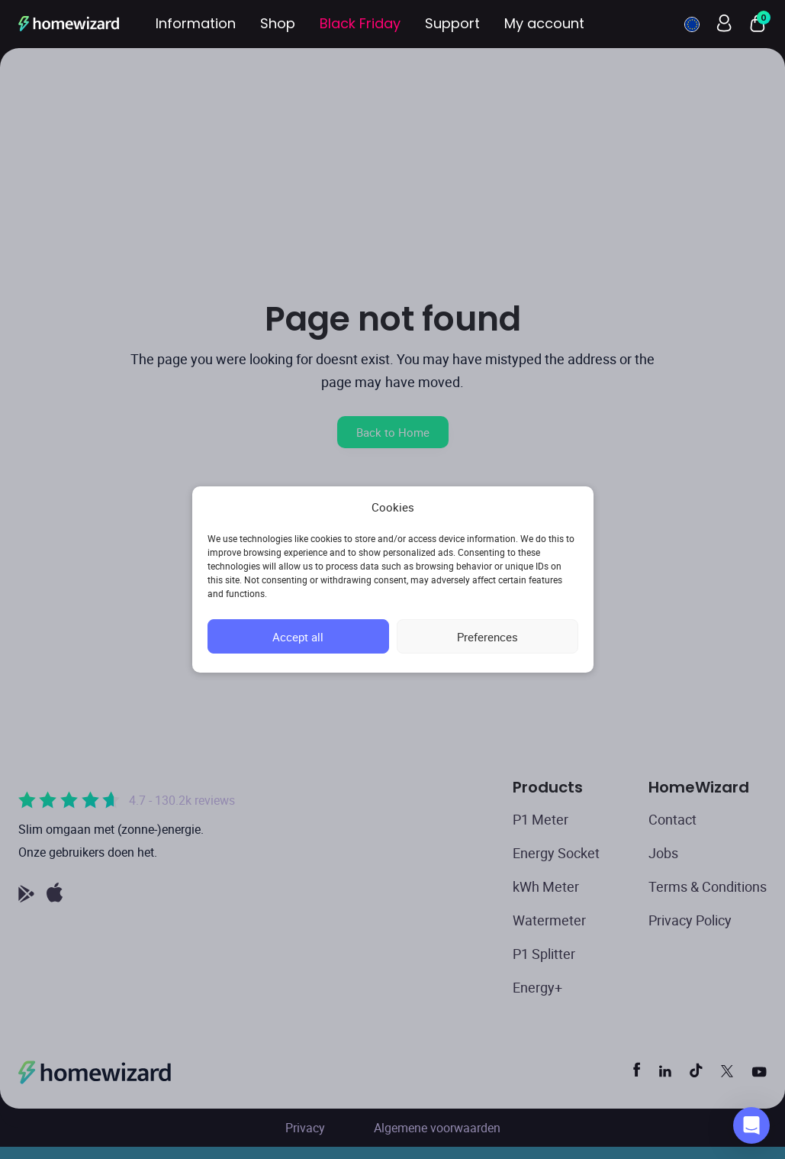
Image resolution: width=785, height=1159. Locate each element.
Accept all (297, 636)
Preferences (487, 636)
